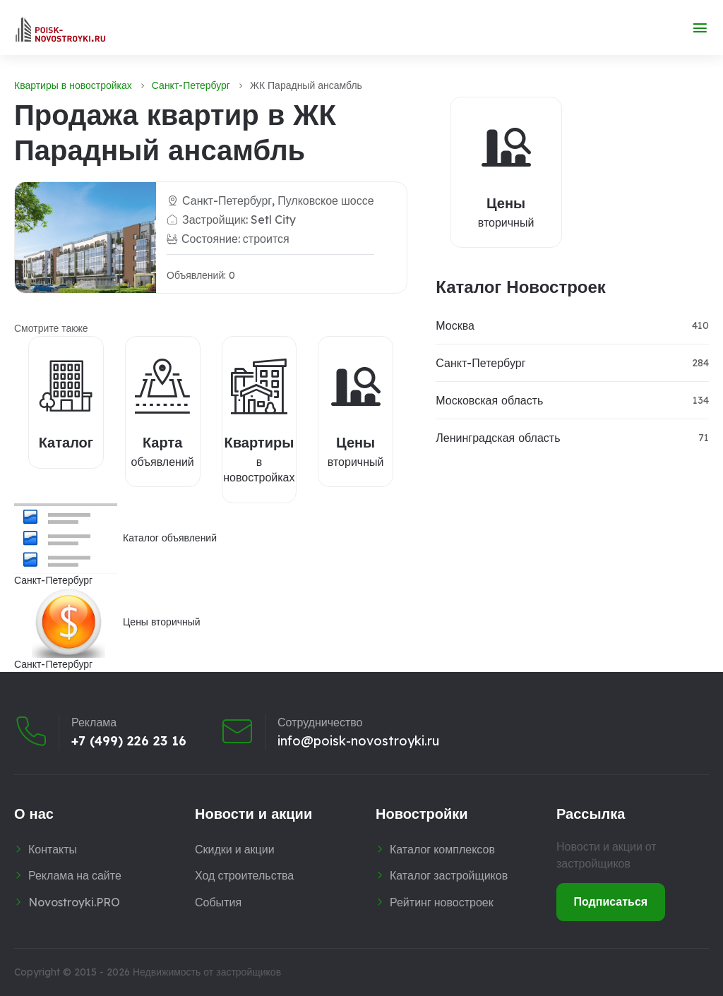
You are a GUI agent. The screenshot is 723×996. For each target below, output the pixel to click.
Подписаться (611, 901)
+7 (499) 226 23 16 (128, 740)
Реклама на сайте (74, 875)
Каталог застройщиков (449, 875)
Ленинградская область (498, 438)
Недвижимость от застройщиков (207, 972)
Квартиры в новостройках (73, 85)
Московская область (489, 400)
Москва (455, 325)
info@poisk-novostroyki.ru (358, 740)
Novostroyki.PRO (74, 902)
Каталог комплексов (442, 849)
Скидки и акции (235, 849)
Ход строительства (244, 875)
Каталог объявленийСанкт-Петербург (115, 545)
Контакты (52, 849)
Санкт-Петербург (191, 85)
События (218, 902)
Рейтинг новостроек (442, 902)
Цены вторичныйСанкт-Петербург (107, 629)
